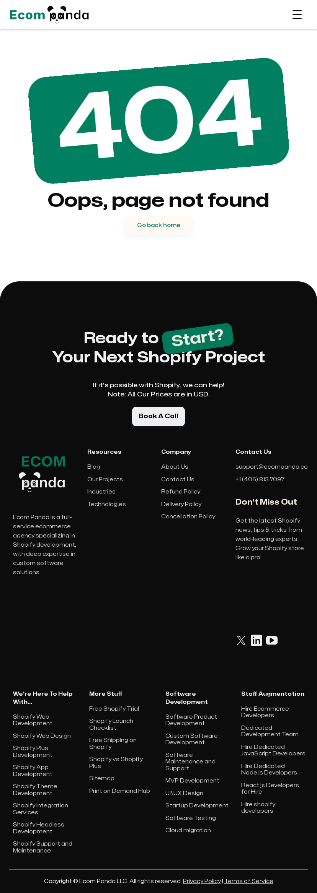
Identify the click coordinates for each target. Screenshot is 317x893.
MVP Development (192, 780)
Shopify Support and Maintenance (42, 847)
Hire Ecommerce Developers (265, 712)
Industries (101, 491)
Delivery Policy (181, 504)
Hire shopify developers (258, 808)
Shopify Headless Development (38, 828)
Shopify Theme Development (35, 790)
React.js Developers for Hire (270, 789)
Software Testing (190, 818)
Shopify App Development (32, 771)
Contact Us (177, 479)
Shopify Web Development (32, 720)
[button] (297, 14)
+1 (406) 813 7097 (259, 479)
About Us (174, 466)
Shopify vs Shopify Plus (116, 763)
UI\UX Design (184, 793)
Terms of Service (248, 881)
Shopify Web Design (42, 736)
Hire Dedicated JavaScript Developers (273, 751)
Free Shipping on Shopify (113, 744)
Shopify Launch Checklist (111, 725)
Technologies (106, 504)
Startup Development (197, 805)
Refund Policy (180, 491)
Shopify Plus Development (32, 752)
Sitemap (101, 778)
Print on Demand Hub (119, 791)
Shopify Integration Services (40, 809)
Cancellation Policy (188, 516)
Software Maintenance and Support (190, 762)
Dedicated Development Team (270, 731)
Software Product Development (191, 720)
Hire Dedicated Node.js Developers (269, 770)
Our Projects (105, 479)
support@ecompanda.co (271, 466)
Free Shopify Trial (114, 708)
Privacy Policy (202, 881)
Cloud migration (188, 830)
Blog (93, 466)
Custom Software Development (191, 739)
